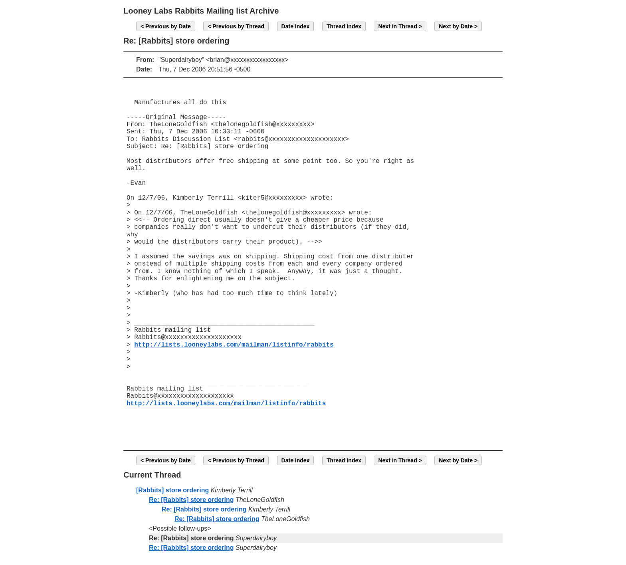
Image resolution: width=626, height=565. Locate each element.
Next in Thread (397, 26)
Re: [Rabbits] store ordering (191, 499)
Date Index (295, 26)
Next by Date (456, 26)
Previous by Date (168, 26)
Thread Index (344, 26)
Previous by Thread (238, 26)
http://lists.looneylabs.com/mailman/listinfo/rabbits (233, 345)
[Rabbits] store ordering (172, 490)
